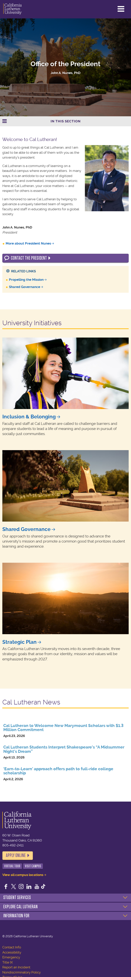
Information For (16, 915)
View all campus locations (22, 875)
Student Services (17, 897)
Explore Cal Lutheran (20, 906)
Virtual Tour (12, 866)
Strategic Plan (19, 642)
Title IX (7, 962)
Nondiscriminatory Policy (21, 972)
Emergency (11, 957)
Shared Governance (24, 287)
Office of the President (65, 64)
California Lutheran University (12, 9)
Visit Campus (33, 866)
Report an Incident (16, 967)
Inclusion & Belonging (29, 417)
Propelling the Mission (26, 280)
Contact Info (11, 947)
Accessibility (11, 952)
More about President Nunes (28, 243)
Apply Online (16, 855)
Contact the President (29, 258)
